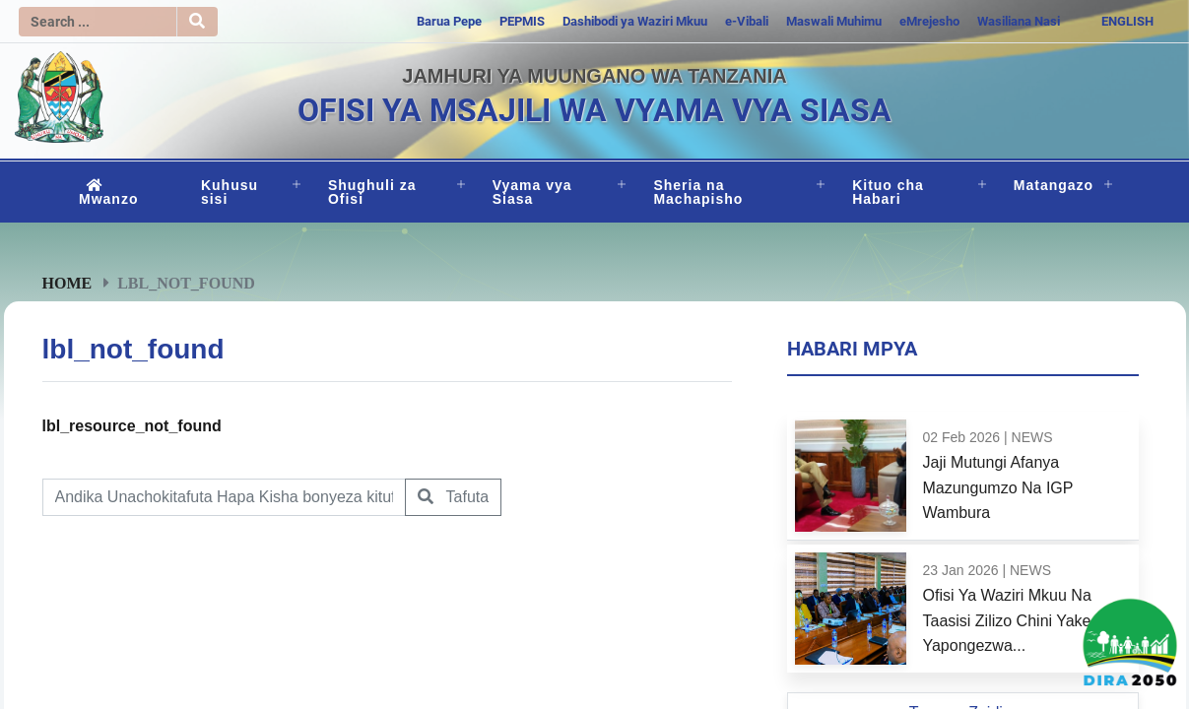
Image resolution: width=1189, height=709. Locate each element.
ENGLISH (1127, 21)
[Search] (97, 21)
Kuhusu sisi (229, 192)
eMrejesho (929, 21)
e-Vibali (746, 21)
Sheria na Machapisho (698, 192)
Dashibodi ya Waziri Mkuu (634, 21)
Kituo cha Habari (888, 192)
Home (67, 282)
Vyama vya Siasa (532, 192)
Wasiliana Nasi (1018, 21)
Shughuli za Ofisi (372, 192)
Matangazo (1053, 185)
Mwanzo (108, 192)
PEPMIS (522, 21)
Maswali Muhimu (834, 21)
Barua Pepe (449, 21)
